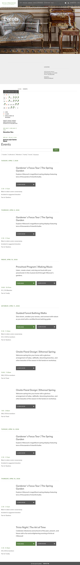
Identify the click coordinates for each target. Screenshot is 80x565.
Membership (73, 2)
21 (8, 105)
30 (13, 108)
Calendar (20, 527)
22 (11, 105)
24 (15, 105)
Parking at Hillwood (54, 78)
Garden (24, 106)
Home (22, 89)
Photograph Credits (12, 557)
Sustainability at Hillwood (53, 538)
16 (13, 102)
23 (13, 105)
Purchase (42, 217)
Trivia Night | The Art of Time (52, 416)
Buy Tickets (9, 28)
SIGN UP (45, 563)
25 (17, 105)
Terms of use (29, 557)
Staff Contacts (52, 516)
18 (17, 102)
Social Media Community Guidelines (54, 532)
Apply (72, 102)
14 (8, 102)
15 (11, 102)
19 (4, 105)
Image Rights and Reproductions (53, 548)
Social (49, 106)
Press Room (52, 525)
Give (78, 2)
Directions (52, 77)
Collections (31, 106)
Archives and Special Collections (54, 543)
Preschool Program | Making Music (56, 195)
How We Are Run (53, 528)
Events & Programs (38, 2)
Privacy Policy (22, 557)
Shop (52, 2)
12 (4, 102)
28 (8, 108)
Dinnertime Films (8, 132)
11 (17, 98)
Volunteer (55, 106)
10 (15, 98)
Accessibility (4, 557)
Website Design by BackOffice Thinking (9, 552)
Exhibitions (47, 2)
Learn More (43, 136)
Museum (25, 2)
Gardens (30, 2)
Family (44, 106)
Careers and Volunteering (52, 520)
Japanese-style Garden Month (10, 141)
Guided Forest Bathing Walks (53, 237)
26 (4, 108)
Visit (21, 2)
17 (15, 102)
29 (11, 108)
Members (38, 106)
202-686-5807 (57, 74)
